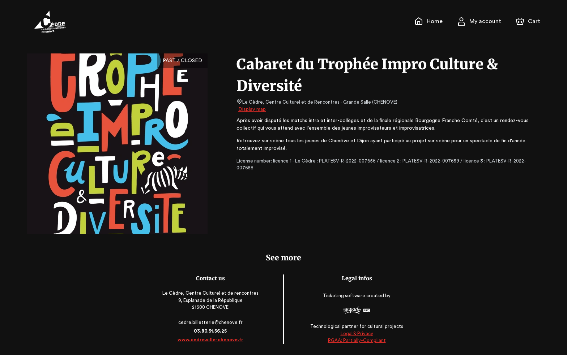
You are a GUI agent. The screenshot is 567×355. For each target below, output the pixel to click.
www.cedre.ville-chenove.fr (212, 339)
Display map (252, 109)
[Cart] (528, 21)
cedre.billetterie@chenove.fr (212, 322)
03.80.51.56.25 (212, 331)
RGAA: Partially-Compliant (355, 340)
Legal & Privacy (354, 333)
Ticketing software (343, 296)
